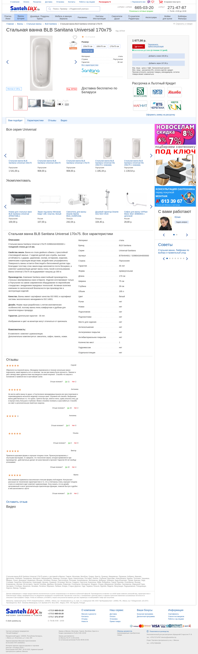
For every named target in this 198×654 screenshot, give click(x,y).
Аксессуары (151, 17)
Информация (175, 610)
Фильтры (182, 16)
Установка (60, 2)
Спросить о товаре (184, 24)
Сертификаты (173, 614)
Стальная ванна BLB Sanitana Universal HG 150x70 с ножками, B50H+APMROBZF (105, 164)
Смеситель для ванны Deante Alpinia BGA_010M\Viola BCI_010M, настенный (76, 215)
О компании (14, 2)
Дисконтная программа (146, 616)
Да (66, 382)
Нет (73, 382)
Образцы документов (124, 631)
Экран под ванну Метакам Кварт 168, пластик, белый (49, 213)
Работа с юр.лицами (87, 2)
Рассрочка (37, 2)
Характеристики (35, 120)
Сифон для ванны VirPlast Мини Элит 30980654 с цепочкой (135, 214)
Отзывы (52, 120)
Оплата (26, 2)
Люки (7, 16)
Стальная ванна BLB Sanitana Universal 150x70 (20, 162)
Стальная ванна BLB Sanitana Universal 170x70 (77, 162)
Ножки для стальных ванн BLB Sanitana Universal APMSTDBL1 (20, 214)
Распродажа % (105, 2)
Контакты (71, 2)
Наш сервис (116, 610)
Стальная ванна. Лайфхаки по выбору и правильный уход (173, 251)
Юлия (177, 217)
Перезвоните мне (138, 2)
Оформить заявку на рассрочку (160, 114)
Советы (165, 244)
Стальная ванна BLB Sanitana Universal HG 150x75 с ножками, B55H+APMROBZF (134, 164)
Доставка (48, 2)
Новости (85, 621)
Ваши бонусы (144, 610)
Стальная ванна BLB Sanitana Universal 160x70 (49, 162)
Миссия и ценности (89, 614)
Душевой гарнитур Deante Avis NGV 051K (107, 213)
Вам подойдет (15, 120)
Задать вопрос (181, 222)
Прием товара (115, 621)
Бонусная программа (145, 614)
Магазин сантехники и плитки (23, 11)
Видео (64, 120)
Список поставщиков (176, 616)
